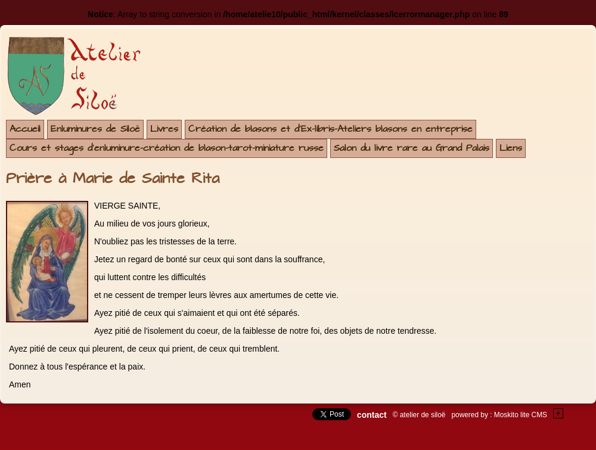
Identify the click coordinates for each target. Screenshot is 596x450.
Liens (510, 148)
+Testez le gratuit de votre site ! (558, 413)
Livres (164, 129)
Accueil (25, 129)
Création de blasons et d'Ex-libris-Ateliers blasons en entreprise (330, 129)
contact (372, 415)
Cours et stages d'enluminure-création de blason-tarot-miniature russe (167, 148)
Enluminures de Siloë (95, 129)
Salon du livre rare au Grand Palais (411, 148)
